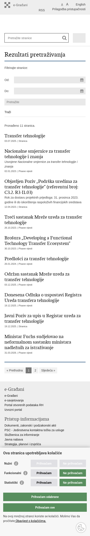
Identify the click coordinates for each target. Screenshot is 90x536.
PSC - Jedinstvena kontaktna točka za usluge (34, 430)
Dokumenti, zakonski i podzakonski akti (30, 425)
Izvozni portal (13, 409)
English (81, 4)
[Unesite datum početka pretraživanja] (49, 80)
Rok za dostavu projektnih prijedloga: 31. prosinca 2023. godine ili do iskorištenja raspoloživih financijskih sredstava (45, 191)
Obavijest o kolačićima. (30, 521)
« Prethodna (15, 370)
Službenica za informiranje (21, 434)
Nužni (8, 463)
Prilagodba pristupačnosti (69, 9)
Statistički (11, 482)
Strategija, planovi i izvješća (22, 444)
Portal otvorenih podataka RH (23, 405)
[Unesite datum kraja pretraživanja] (49, 91)
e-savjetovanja (14, 400)
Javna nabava (13, 439)
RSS (42, 10)
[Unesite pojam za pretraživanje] (23, 37)
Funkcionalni (12, 473)
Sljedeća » (48, 370)
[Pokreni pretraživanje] (64, 38)
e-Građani (11, 395)
